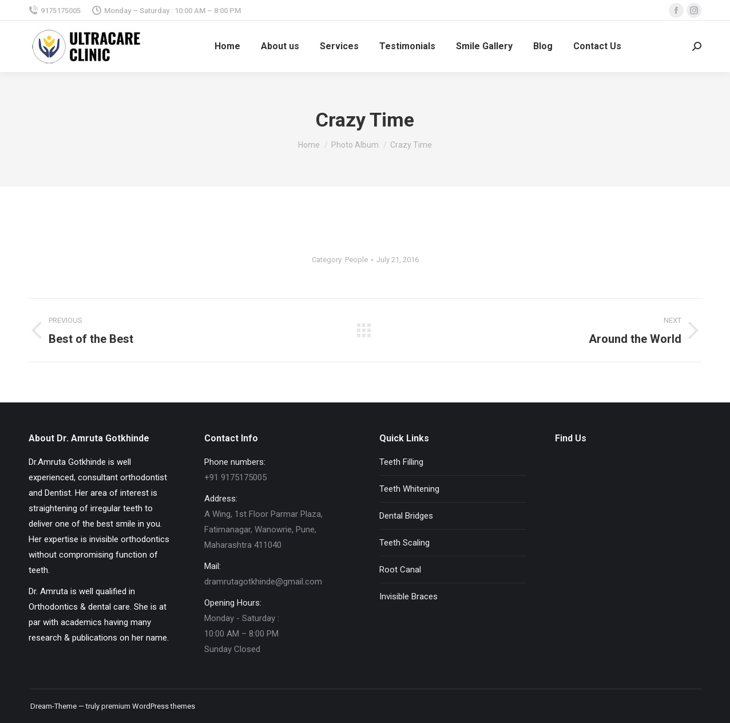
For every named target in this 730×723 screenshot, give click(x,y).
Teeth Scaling (404, 543)
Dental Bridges (406, 516)
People (356, 259)
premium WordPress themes (148, 706)
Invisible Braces (408, 596)
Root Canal (400, 569)
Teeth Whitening (409, 489)
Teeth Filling (401, 462)
